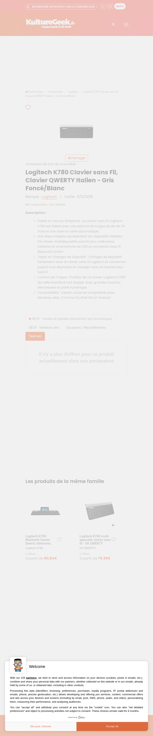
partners (31, 677)
